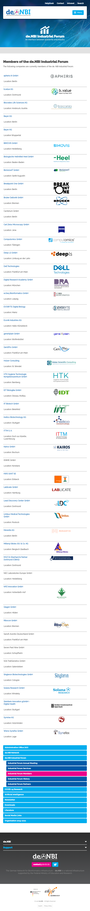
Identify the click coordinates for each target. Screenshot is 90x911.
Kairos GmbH (9, 447)
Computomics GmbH (13, 239)
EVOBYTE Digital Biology (14, 307)
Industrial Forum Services (19, 768)
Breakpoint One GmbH (13, 184)
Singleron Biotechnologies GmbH (18, 674)
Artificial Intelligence (14, 794)
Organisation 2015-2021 (15, 821)
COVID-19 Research (13, 789)
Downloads (10, 805)
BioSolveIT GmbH (11, 170)
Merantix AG (9, 530)
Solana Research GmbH (14, 688)
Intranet (70, 3)
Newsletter (10, 800)
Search (80, 3)
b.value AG (8, 89)
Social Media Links (13, 815)
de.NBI (7, 841)
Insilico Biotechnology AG (15, 417)
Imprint (40, 906)
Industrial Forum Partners (19, 784)
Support (7, 847)
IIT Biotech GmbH (11, 404)
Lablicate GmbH (11, 487)
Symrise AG (9, 717)
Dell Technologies (11, 266)
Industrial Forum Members (20, 774)
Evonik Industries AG (12, 320)
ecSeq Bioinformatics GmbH (16, 293)
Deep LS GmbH (10, 253)
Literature (9, 810)
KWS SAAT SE (10, 474)
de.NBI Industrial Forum (15, 758)
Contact (60, 3)
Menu (79, 12)
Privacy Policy (48, 906)
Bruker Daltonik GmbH (13, 197)
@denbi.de (41, 864)
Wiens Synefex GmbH (13, 731)
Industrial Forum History (19, 779)
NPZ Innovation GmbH (13, 587)
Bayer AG (8, 116)
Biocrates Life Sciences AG (15, 103)
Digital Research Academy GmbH (18, 280)
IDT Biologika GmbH (12, 390)
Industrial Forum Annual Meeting (22, 763)
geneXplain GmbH (12, 334)
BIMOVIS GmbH (10, 143)
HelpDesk (49, 3)
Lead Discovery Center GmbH (17, 501)
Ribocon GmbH (10, 620)
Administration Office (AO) (16, 747)
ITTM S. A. (8, 431)
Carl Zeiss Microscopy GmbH (16, 224)
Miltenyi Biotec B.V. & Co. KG (16, 544)
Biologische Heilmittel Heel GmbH (18, 157)
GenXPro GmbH (10, 347)
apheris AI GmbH (11, 76)
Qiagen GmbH (10, 607)
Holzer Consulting (11, 361)
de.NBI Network (12, 753)
